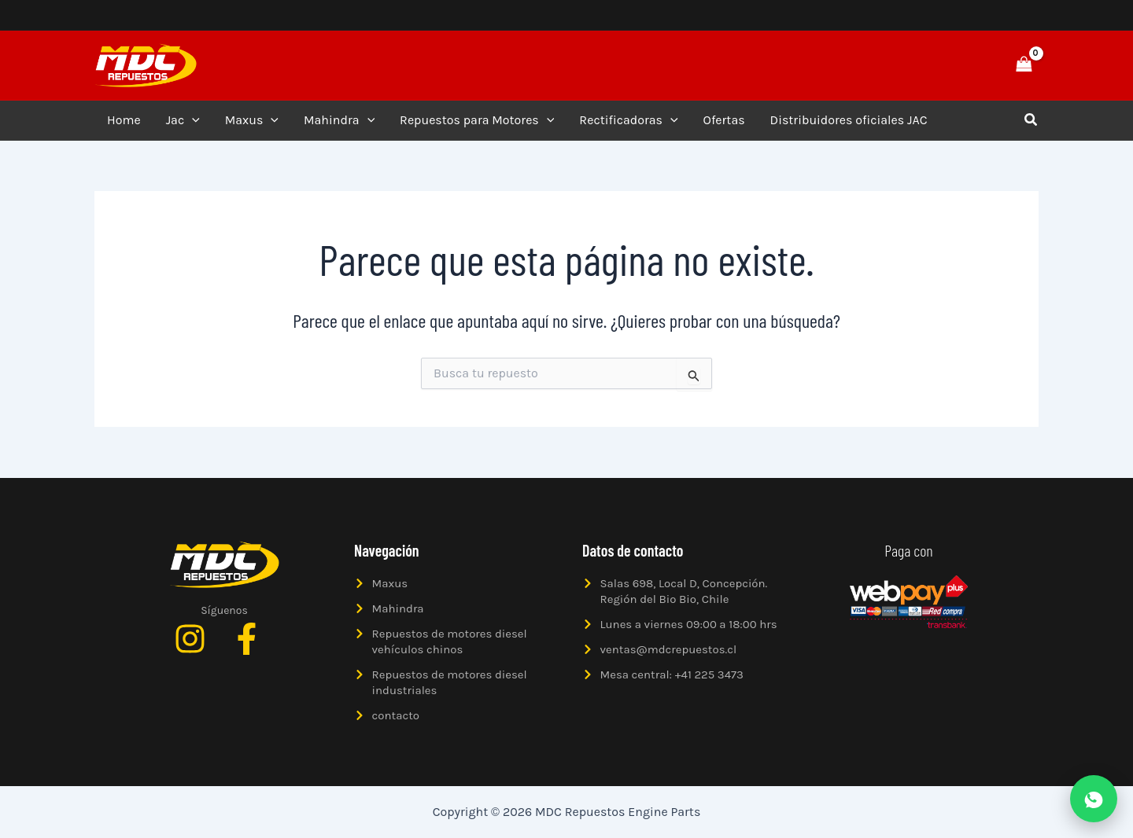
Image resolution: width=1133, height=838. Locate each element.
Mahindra (339, 120)
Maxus (252, 120)
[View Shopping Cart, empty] (1024, 64)
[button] (969, 65)
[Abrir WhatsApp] (1093, 798)
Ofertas (724, 119)
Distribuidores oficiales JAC (849, 119)
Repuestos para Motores (477, 120)
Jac (183, 120)
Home (124, 119)
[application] (192, 120)
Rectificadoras (628, 120)
